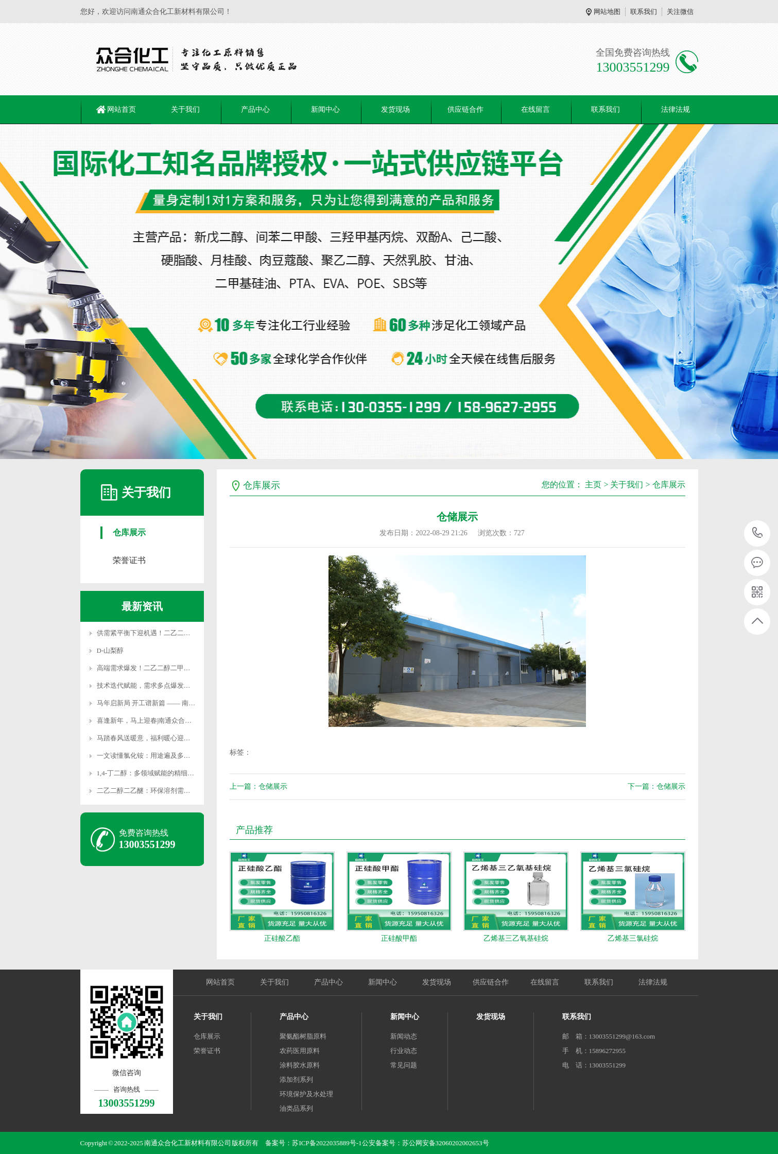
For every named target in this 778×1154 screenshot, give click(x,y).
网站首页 (121, 109)
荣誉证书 (129, 560)
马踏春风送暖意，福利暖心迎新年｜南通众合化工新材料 (180, 738)
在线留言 (535, 109)
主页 (593, 484)
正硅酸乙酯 (282, 938)
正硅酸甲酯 (399, 938)
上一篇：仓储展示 (258, 786)
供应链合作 (465, 109)
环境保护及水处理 (306, 1094)
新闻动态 (403, 1036)
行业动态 (403, 1051)
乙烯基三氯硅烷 (633, 938)
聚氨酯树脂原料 (303, 1036)
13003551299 (757, 533)
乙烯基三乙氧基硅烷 (515, 938)
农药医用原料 (300, 1051)
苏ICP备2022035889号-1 (326, 1143)
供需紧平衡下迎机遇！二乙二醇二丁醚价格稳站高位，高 (180, 633)
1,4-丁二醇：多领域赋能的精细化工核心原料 (162, 773)
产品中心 (255, 109)
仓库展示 (129, 532)
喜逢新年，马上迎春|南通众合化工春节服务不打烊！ (174, 720)
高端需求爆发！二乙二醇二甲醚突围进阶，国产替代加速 (180, 668)
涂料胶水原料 (300, 1065)
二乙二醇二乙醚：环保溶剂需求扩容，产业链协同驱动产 (180, 790)
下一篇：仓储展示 (656, 786)
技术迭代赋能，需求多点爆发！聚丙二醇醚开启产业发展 (180, 685)
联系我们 (643, 11)
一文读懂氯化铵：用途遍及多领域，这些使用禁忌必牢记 (180, 755)
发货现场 (395, 109)
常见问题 (403, 1065)
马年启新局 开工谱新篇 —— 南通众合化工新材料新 (173, 703)
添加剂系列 (296, 1079)
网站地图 (607, 11)
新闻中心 (325, 109)
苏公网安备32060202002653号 (445, 1143)
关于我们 (185, 109)
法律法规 (675, 109)
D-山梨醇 (110, 650)
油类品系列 (296, 1108)
